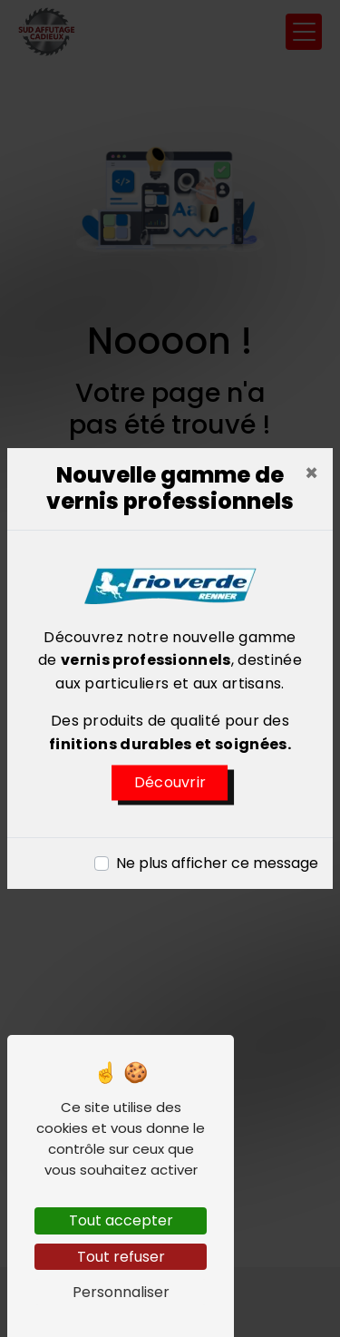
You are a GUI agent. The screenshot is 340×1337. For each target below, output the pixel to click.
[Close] (311, 473)
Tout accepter (121, 1220)
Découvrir (170, 782)
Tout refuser (121, 1256)
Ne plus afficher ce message (217, 863)
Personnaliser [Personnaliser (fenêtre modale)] (121, 1292)
